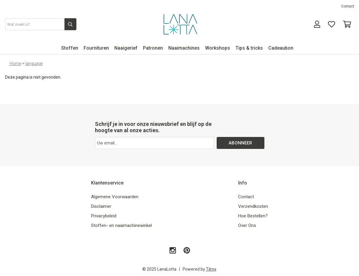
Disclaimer (101, 206)
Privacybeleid (103, 216)
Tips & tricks (249, 48)
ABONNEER (240, 143)
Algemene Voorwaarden (114, 196)
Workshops (217, 48)
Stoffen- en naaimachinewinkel (121, 225)
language (34, 63)
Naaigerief (126, 48)
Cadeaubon (280, 48)
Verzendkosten (253, 206)
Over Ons (247, 225)
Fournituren (96, 48)
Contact (347, 6)
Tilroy (211, 269)
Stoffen (69, 48)
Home (15, 63)
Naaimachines (184, 48)
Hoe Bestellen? (253, 216)
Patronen (153, 48)
